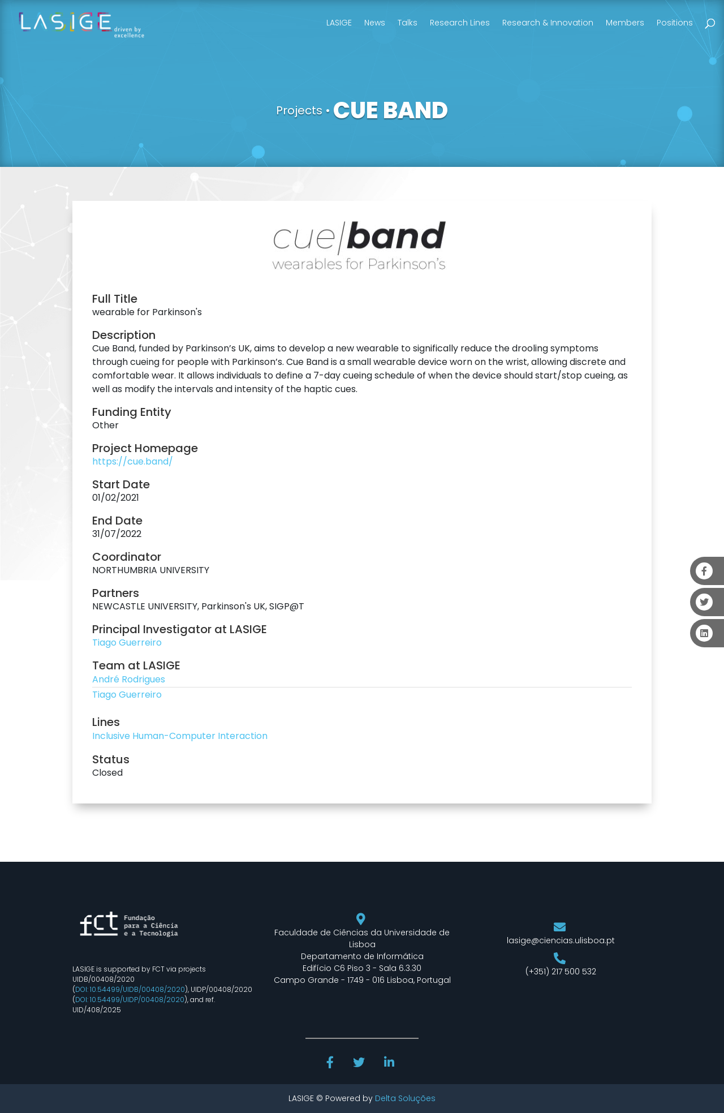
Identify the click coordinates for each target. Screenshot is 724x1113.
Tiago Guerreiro (127, 642)
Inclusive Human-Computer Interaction (180, 735)
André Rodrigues (128, 679)
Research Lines (460, 23)
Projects (299, 110)
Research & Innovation (547, 23)
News (374, 23)
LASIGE (339, 23)
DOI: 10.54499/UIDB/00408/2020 (130, 989)
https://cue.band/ (132, 461)
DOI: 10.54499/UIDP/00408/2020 (129, 999)
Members (625, 23)
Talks (407, 23)
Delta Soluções (405, 1098)
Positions (675, 23)
